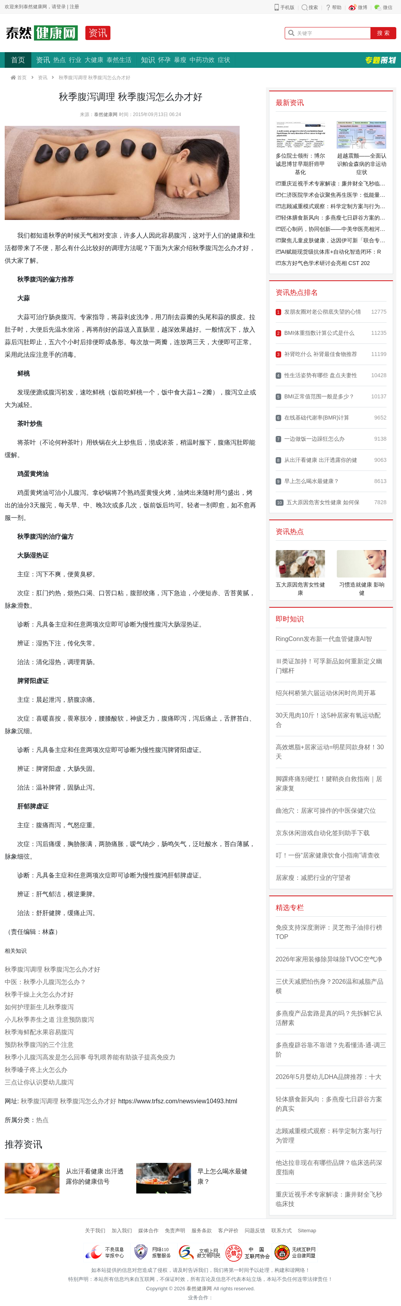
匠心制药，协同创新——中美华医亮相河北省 (331, 229)
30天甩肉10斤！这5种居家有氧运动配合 (328, 720)
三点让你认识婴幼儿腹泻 (39, 1082)
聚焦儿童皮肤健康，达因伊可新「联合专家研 (331, 240)
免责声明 (175, 1230)
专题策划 (380, 60)
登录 (61, 6)
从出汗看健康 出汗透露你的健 (316, 460)
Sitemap (307, 1230)
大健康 (94, 59)
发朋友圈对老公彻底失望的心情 (318, 312)
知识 (148, 60)
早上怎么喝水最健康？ (307, 481)
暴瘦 (180, 59)
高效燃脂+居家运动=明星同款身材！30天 (330, 752)
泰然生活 (119, 59)
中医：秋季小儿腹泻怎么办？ (45, 982)
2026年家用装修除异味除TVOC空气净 (329, 959)
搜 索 (383, 33)
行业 (75, 59)
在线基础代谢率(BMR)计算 (313, 417)
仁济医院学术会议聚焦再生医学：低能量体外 (331, 195)
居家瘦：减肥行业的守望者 (313, 877)
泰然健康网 (105, 114)
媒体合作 (148, 1230)
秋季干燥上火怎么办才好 (39, 994)
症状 (224, 59)
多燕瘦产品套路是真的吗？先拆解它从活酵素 (329, 1018)
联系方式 (281, 1230)
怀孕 (164, 59)
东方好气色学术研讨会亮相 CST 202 (323, 263)
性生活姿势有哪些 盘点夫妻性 (316, 375)
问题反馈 (255, 1230)
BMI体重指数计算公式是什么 (315, 333)
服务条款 (201, 1230)
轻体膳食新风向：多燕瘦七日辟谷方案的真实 (331, 217)
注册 (74, 6)
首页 (18, 60)
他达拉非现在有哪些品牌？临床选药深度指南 (329, 1167)
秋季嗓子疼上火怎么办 (36, 1069)
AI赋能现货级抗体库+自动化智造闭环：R (328, 252)
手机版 (287, 7)
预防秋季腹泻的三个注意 (39, 1044)
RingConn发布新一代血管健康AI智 (324, 639)
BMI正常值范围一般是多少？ (315, 396)
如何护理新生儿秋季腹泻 (39, 1007)
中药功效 (202, 59)
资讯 (98, 32)
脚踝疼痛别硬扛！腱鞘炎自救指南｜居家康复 (329, 784)
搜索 (313, 7)
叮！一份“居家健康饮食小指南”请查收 (328, 855)
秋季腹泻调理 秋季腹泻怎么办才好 (52, 969)
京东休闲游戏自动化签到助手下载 (323, 833)
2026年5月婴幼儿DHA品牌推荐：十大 (328, 1076)
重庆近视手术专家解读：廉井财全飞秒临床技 (331, 183)
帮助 (336, 7)
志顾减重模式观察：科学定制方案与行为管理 (331, 206)
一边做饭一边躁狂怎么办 (310, 439)
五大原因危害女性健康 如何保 (317, 502)
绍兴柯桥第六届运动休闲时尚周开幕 (326, 693)
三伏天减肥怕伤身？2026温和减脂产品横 (330, 986)
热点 (59, 59)
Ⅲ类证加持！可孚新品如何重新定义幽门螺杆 (329, 666)
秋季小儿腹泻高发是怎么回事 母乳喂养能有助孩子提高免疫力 (90, 1057)
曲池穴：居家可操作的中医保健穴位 (326, 810)
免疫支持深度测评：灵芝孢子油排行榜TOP (329, 932)
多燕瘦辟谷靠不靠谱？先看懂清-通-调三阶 (331, 1050)
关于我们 (95, 1230)
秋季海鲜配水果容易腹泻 (39, 1032)
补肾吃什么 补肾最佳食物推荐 (316, 354)
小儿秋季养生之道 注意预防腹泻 (49, 1019)
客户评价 (228, 1230)
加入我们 (122, 1230)
